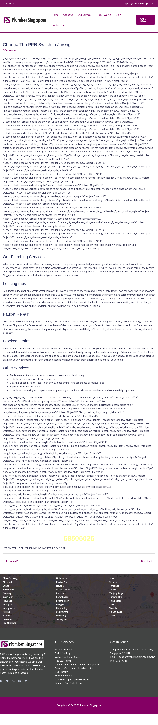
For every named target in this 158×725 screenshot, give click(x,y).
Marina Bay (62, 582)
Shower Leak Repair (66, 679)
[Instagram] (19, 681)
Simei (112, 578)
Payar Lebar (62, 596)
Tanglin (113, 589)
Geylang (7, 593)
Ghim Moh (8, 596)
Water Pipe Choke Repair (68, 656)
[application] (93, 14)
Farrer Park (9, 589)
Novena (60, 585)
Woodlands (115, 608)
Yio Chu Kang (116, 611)
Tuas (112, 604)
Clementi (8, 582)
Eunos (6, 585)
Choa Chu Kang (11, 578)
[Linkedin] (25, 681)
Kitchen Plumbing (64, 649)
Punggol (60, 604)
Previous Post (12, 561)
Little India (62, 578)
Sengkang (61, 615)
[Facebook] (1, 681)
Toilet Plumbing (64, 653)
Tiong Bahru (116, 600)
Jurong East (9, 604)
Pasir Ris (60, 593)
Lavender (8, 619)
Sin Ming (114, 582)
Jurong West (10, 608)
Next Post (148, 561)
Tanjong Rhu (116, 596)
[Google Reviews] (13, 681)
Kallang (7, 611)
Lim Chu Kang (10, 623)
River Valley (62, 608)
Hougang (8, 600)
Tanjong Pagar (117, 593)
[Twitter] (7, 681)
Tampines (114, 585)
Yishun (113, 615)
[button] (145, 20)
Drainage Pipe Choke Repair (70, 686)
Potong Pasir (63, 600)
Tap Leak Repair (64, 660)
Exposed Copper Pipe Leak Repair (73, 683)
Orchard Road (63, 589)
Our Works (10, 50)
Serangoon (62, 619)
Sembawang (62, 611)
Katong (7, 615)
